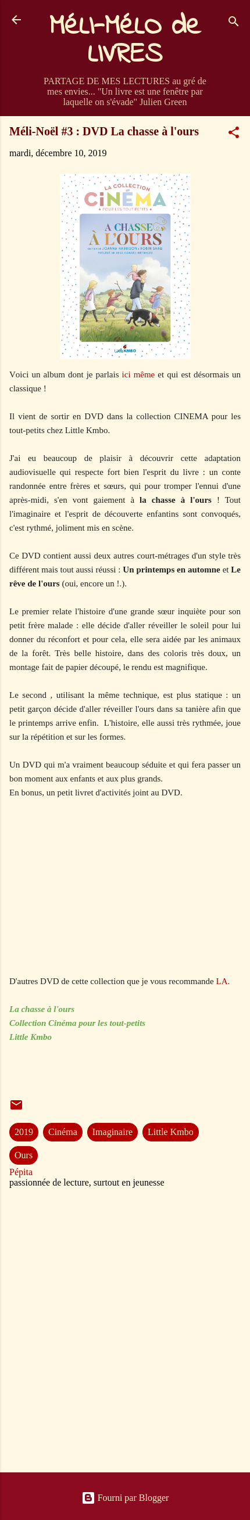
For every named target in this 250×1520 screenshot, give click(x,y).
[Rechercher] (234, 23)
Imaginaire (112, 1132)
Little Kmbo (171, 1132)
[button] (234, 134)
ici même (137, 374)
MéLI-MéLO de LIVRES (125, 40)
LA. (224, 981)
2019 (24, 1132)
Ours (24, 1155)
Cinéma (62, 1132)
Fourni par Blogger (125, 1498)
